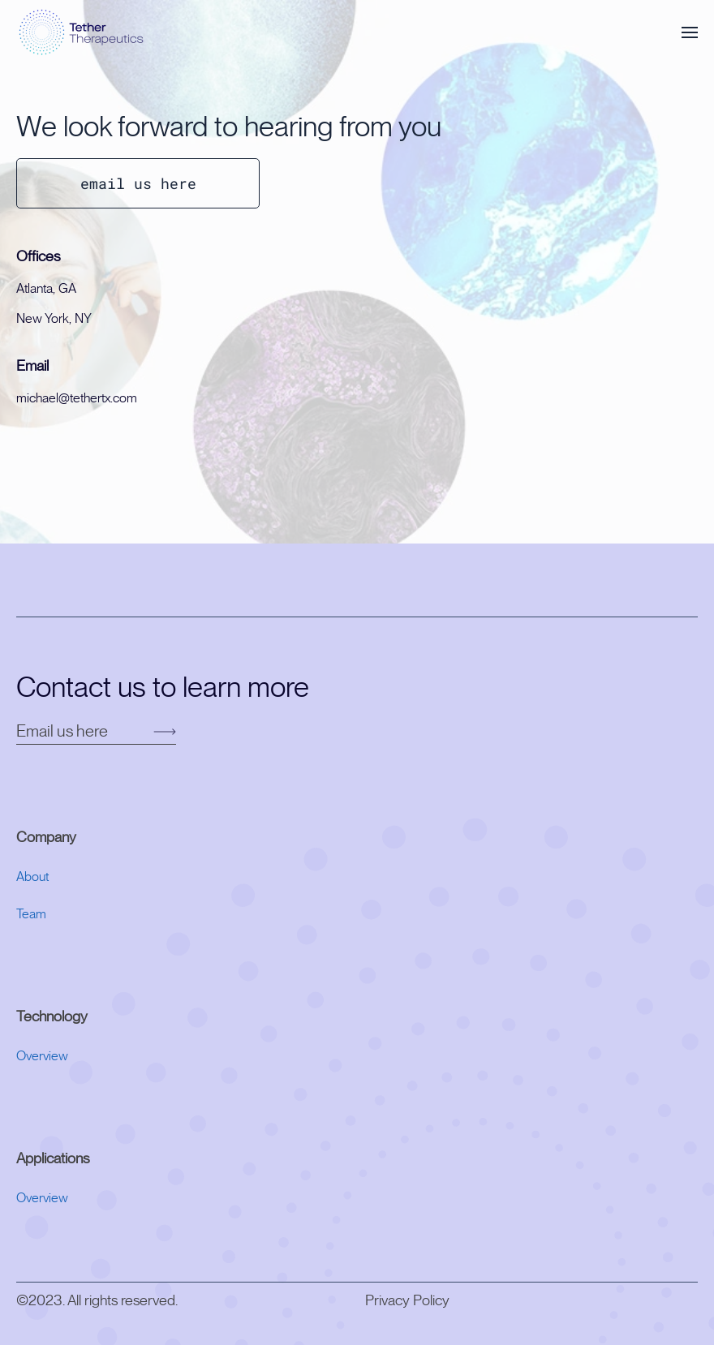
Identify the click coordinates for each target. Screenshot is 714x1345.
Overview (42, 1056)
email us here (138, 183)
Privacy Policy (407, 1301)
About (32, 876)
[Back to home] (83, 32)
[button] (690, 32)
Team (31, 914)
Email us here (63, 732)
